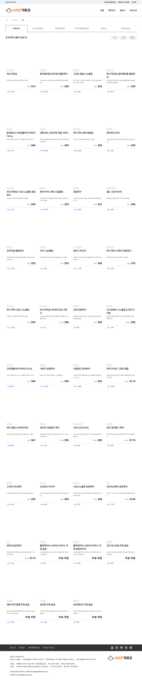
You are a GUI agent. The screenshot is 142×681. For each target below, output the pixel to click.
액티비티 (111, 10)
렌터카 (122, 10)
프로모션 (133, 10)
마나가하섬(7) (38, 28)
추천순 (115, 38)
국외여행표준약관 (33, 648)
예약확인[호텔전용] (110, 2)
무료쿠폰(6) (125, 28)
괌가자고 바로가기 (11, 2)
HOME (7, 20)
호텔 (102, 10)
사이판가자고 (18, 10)
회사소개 (13, 648)
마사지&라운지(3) (82, 28)
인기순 (123, 38)
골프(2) (104, 28)
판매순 (132, 38)
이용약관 (22, 648)
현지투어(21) (60, 28)
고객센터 (134, 2)
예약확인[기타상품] (123, 2)
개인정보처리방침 (48, 648)
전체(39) (16, 28)
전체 (23, 20)
